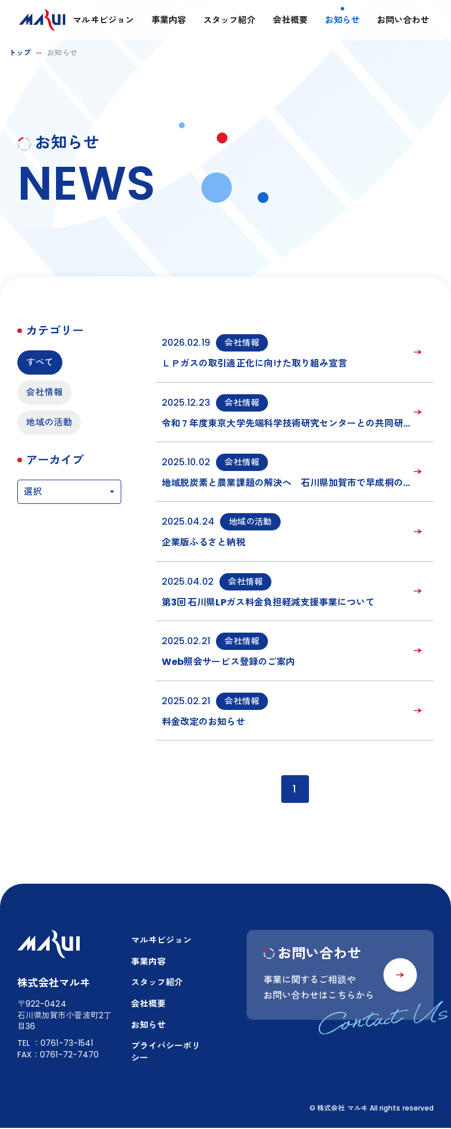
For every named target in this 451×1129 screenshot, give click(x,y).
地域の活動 (49, 422)
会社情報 (44, 392)
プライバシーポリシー (166, 1053)
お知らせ (340, 20)
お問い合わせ (402, 20)
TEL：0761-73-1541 (55, 1043)
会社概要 (288, 20)
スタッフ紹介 (228, 20)
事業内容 (167, 20)
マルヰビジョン (102, 20)
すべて (40, 362)
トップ (20, 52)
